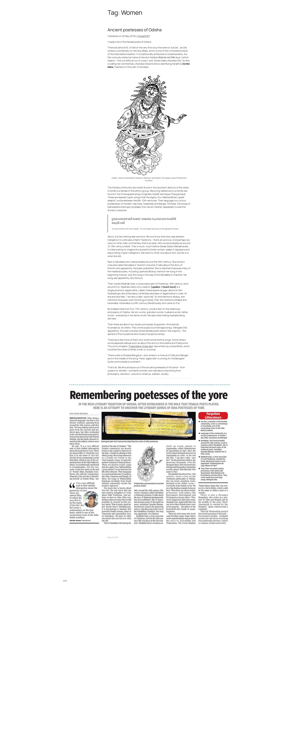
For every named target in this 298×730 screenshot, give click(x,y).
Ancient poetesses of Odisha (135, 29)
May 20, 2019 (113, 537)
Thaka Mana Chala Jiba (141, 346)
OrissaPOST (143, 36)
